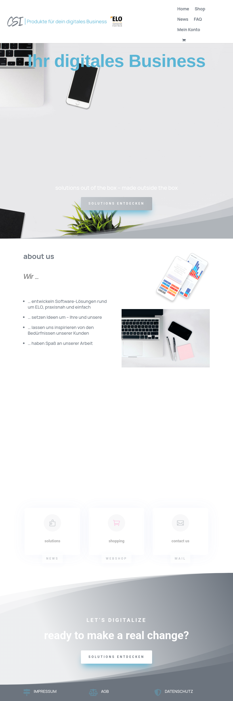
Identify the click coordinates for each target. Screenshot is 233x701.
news (52, 558)
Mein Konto (188, 30)
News (182, 20)
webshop (116, 558)
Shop (200, 9)
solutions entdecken (116, 657)
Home (183, 9)
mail (180, 558)
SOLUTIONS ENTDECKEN (116, 203)
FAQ (198, 20)
